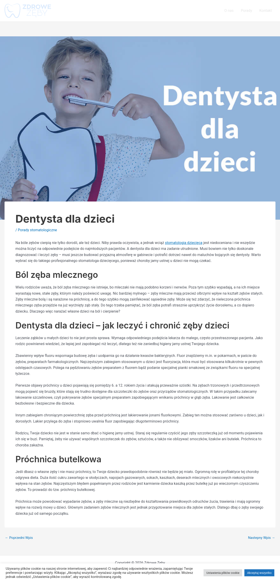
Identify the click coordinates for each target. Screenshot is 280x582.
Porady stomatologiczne (37, 230)
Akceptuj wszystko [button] (259, 573)
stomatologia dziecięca (183, 243)
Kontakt (265, 10)
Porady (246, 10)
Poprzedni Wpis (19, 538)
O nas (229, 10)
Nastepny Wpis (261, 538)
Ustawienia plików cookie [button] (222, 573)
